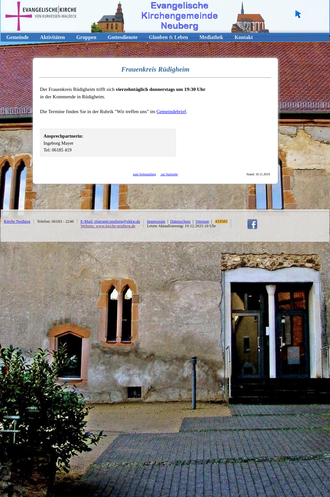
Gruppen (86, 37)
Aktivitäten (52, 37)
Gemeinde (17, 37)
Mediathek (211, 37)
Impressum (156, 221)
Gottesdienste (122, 37)
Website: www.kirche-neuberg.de (108, 226)
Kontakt (244, 37)
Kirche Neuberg (17, 221)
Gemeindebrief (171, 111)
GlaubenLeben (168, 37)
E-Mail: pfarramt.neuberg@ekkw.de (110, 221)
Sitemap (202, 221)
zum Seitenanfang (144, 174)
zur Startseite (169, 174)
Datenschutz (180, 221)
